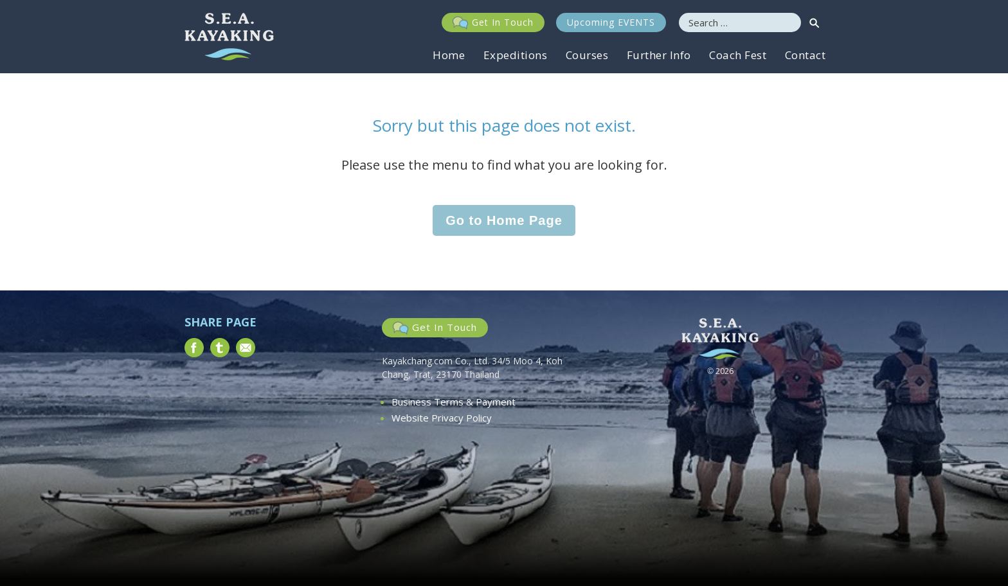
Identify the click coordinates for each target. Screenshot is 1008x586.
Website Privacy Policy (442, 417)
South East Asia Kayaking (229, 36)
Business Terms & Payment (454, 401)
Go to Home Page (504, 220)
